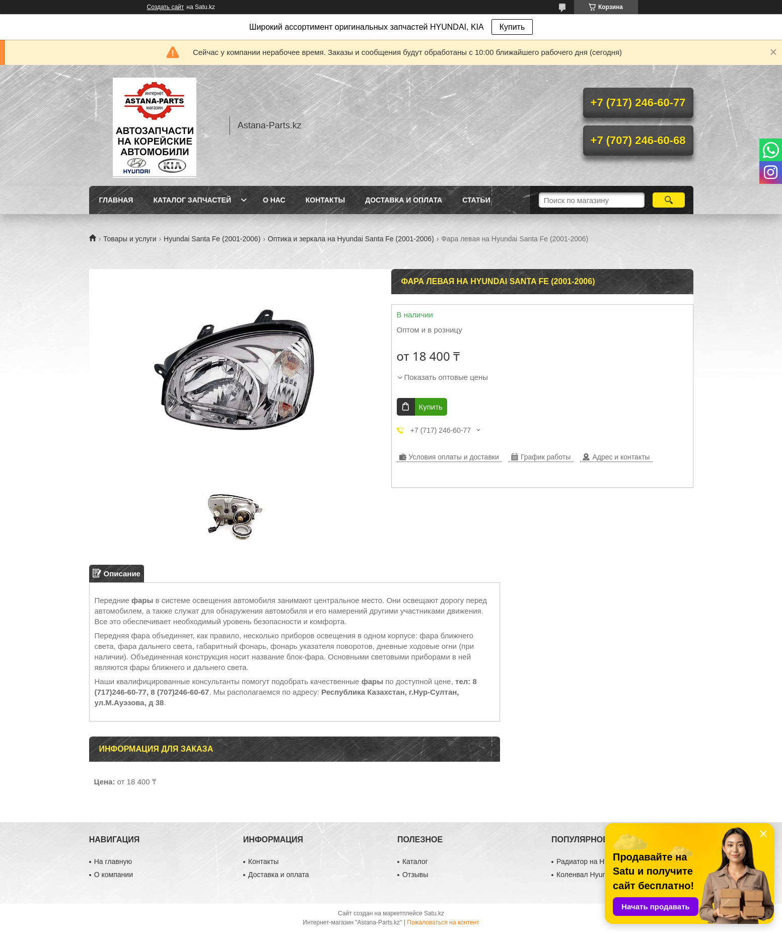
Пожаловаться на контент (443, 922)
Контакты (325, 200)
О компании (113, 875)
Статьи (476, 200)
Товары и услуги (130, 239)
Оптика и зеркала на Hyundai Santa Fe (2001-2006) (351, 239)
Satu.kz (434, 913)
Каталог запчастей (192, 200)
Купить (512, 27)
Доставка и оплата (403, 200)
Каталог (415, 861)
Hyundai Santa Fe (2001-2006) (212, 239)
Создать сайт (165, 7)
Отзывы (415, 875)
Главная (116, 200)
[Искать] (669, 200)
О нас (274, 200)
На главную (113, 861)
